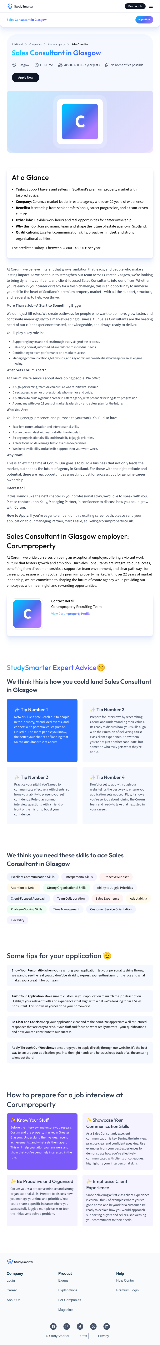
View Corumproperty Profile (70, 613)
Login (11, 1280)
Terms (82, 1336)
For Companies (69, 1300)
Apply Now (144, 19)
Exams (63, 1280)
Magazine (65, 1310)
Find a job (135, 6)
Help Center (125, 1280)
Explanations (68, 1290)
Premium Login (127, 1290)
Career (12, 1290)
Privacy (103, 1336)
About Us (13, 1300)
